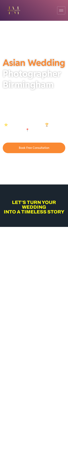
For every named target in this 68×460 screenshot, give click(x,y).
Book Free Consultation (34, 148)
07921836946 (34, 160)
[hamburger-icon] (61, 10)
